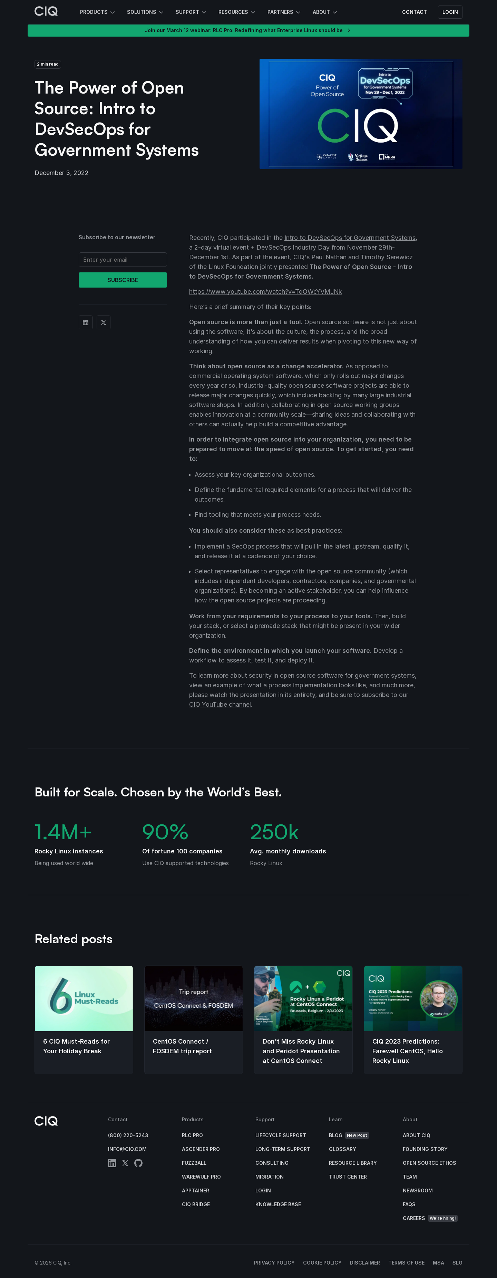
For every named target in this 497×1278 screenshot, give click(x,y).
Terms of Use (406, 1263)
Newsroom (418, 1190)
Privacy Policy (274, 1263)
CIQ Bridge (196, 1204)
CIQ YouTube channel (220, 704)
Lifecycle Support (280, 1135)
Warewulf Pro (201, 1177)
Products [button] (98, 12)
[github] (138, 1164)
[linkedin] (112, 1164)
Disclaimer (365, 1263)
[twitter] (125, 1164)
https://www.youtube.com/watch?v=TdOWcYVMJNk (265, 291)
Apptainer (195, 1190)
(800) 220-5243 (128, 1135)
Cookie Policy (322, 1263)
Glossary (342, 1149)
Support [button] (191, 12)
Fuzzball (194, 1163)
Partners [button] (284, 12)
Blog (349, 1135)
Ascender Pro (201, 1149)
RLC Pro (192, 1135)
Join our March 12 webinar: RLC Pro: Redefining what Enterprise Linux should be (248, 30)
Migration (269, 1177)
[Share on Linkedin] (85, 322)
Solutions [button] (146, 12)
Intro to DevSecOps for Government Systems (350, 237)
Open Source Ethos (429, 1163)
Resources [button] (237, 12)
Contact (414, 12)
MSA (438, 1263)
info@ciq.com (127, 1149)
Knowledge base (278, 1204)
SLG (457, 1263)
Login (450, 12)
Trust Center (348, 1177)
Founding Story (425, 1149)
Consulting (272, 1163)
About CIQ (416, 1135)
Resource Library (353, 1163)
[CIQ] (46, 12)
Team (410, 1177)
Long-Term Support (282, 1149)
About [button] (325, 12)
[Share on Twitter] (103, 322)
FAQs (409, 1204)
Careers (430, 1218)
